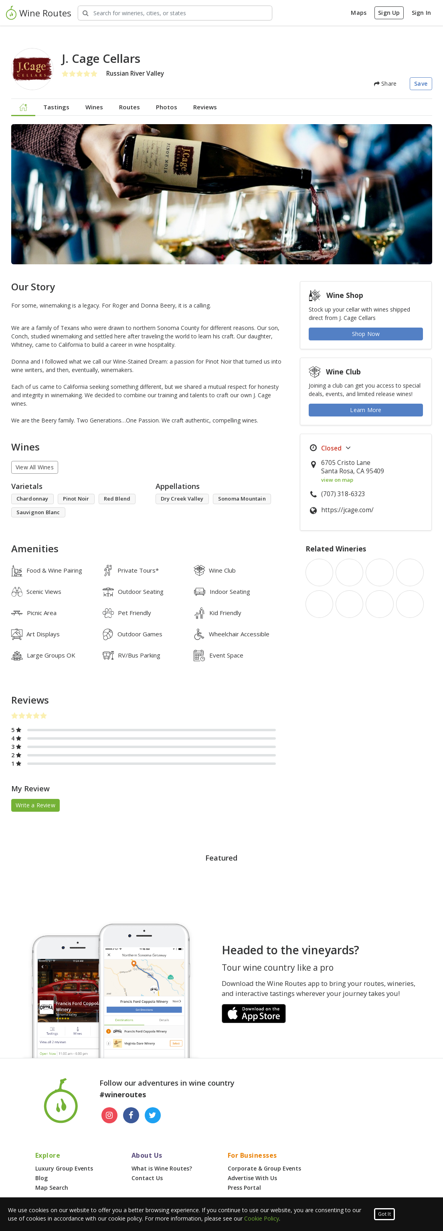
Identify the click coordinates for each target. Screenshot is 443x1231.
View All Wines (35, 467)
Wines (94, 107)
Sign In (421, 12)
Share (385, 83)
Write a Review (35, 805)
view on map (337, 479)
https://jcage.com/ (347, 510)
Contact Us (147, 1178)
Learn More (365, 410)
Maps (358, 12)
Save (420, 83)
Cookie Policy (261, 1218)
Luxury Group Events (64, 1168)
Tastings (56, 107)
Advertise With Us (252, 1178)
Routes (129, 107)
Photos (166, 107)
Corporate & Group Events (264, 1168)
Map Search (51, 1187)
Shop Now (366, 334)
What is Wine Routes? (161, 1168)
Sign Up (389, 12)
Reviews (205, 107)
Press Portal (244, 1187)
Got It (384, 1214)
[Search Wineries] (175, 13)
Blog (41, 1178)
